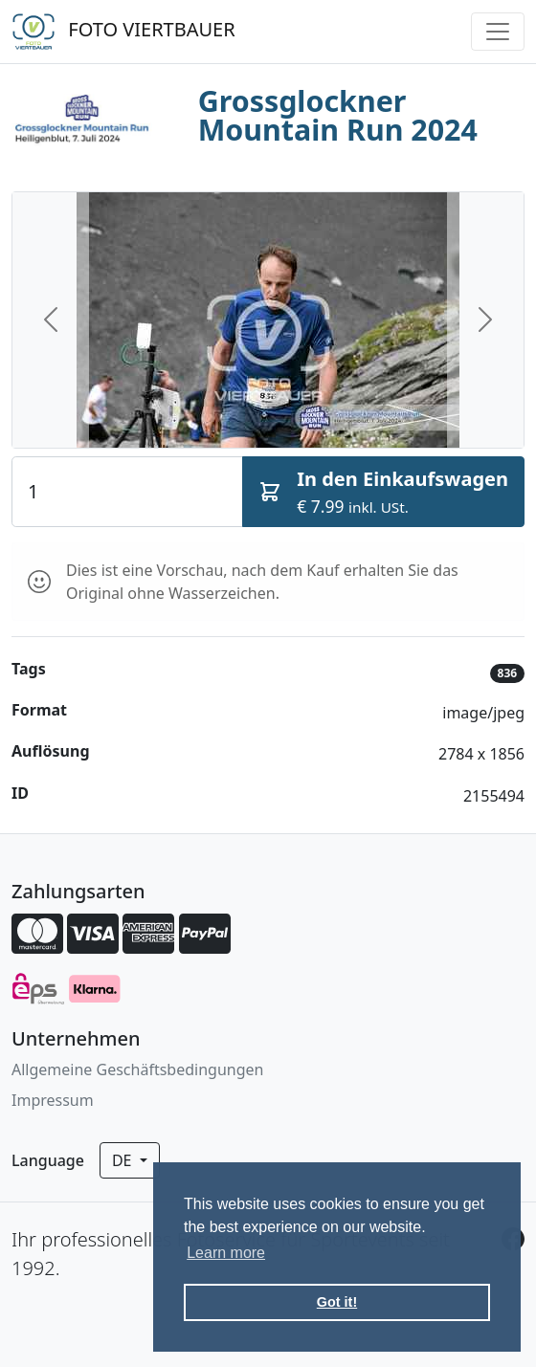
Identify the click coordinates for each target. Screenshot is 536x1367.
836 (508, 673)
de (124, 1160)
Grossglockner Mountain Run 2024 (338, 115)
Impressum (52, 1100)
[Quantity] (127, 491)
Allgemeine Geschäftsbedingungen (137, 1069)
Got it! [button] (337, 1302)
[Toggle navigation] (498, 31)
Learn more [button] (226, 1253)
